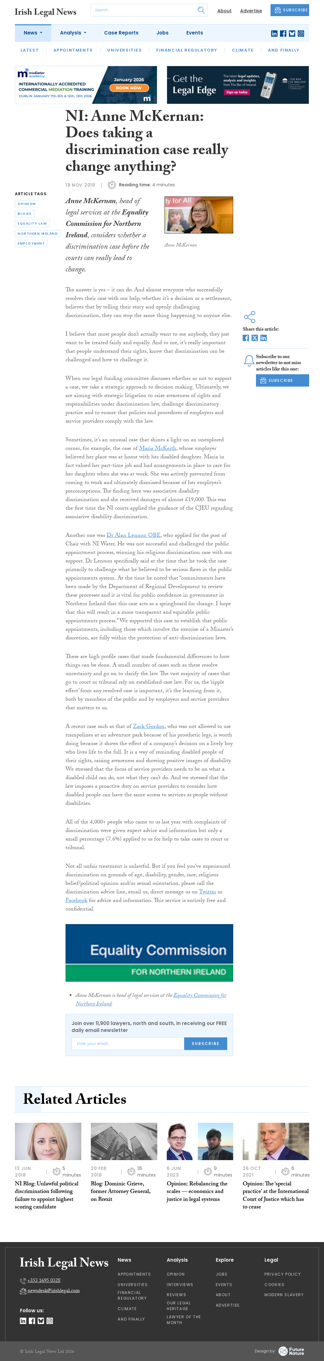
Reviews (176, 1294)
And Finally (284, 50)
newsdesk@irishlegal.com (54, 1291)
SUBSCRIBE (291, 10)
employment (31, 243)
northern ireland (38, 233)
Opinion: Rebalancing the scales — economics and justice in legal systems (197, 1192)
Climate (243, 50)
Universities (124, 50)
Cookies (274, 1284)
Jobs (162, 32)
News (31, 32)
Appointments (73, 50)
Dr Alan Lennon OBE (133, 536)
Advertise (251, 11)
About (224, 11)
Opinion (176, 1274)
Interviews (180, 1284)
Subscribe (206, 1043)
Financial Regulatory (186, 50)
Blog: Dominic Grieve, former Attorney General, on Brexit (120, 1192)
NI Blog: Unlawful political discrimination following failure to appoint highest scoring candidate (46, 1196)
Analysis (71, 32)
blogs (25, 213)
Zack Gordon (149, 727)
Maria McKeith (157, 449)
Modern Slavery (284, 1294)
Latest (30, 50)
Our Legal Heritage (179, 1305)
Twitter (207, 893)
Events (194, 32)
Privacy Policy (283, 1274)
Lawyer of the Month (184, 1319)
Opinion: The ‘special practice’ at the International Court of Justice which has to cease (276, 1196)
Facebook (76, 901)
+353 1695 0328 (44, 1281)
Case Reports (121, 32)
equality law (32, 223)
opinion (27, 204)
